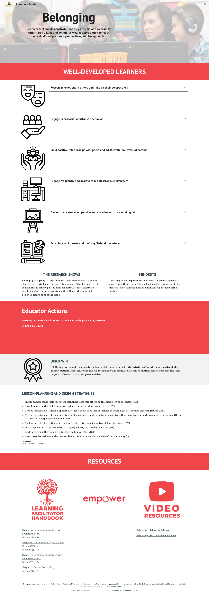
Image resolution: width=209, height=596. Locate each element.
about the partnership (118, 586)
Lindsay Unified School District (56, 584)
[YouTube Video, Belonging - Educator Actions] (154, 328)
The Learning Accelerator (82, 584)
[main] (69, 17)
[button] (205, 4)
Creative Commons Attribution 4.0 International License (116, 590)
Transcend (96, 586)
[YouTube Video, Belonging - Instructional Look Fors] (154, 31)
